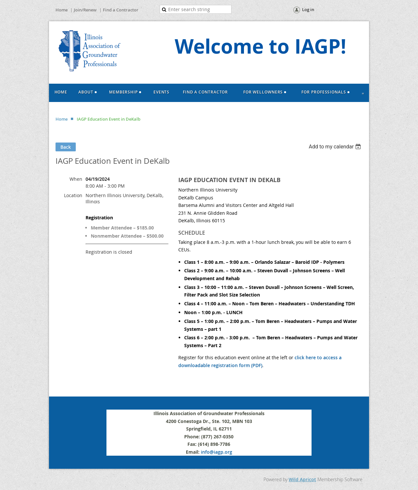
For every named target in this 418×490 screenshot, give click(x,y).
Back (65, 145)
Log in (308, 9)
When (76, 177)
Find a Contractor (120, 10)
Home (62, 10)
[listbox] (335, 144)
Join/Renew (85, 10)
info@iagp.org (216, 450)
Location (73, 193)
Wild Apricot (302, 477)
